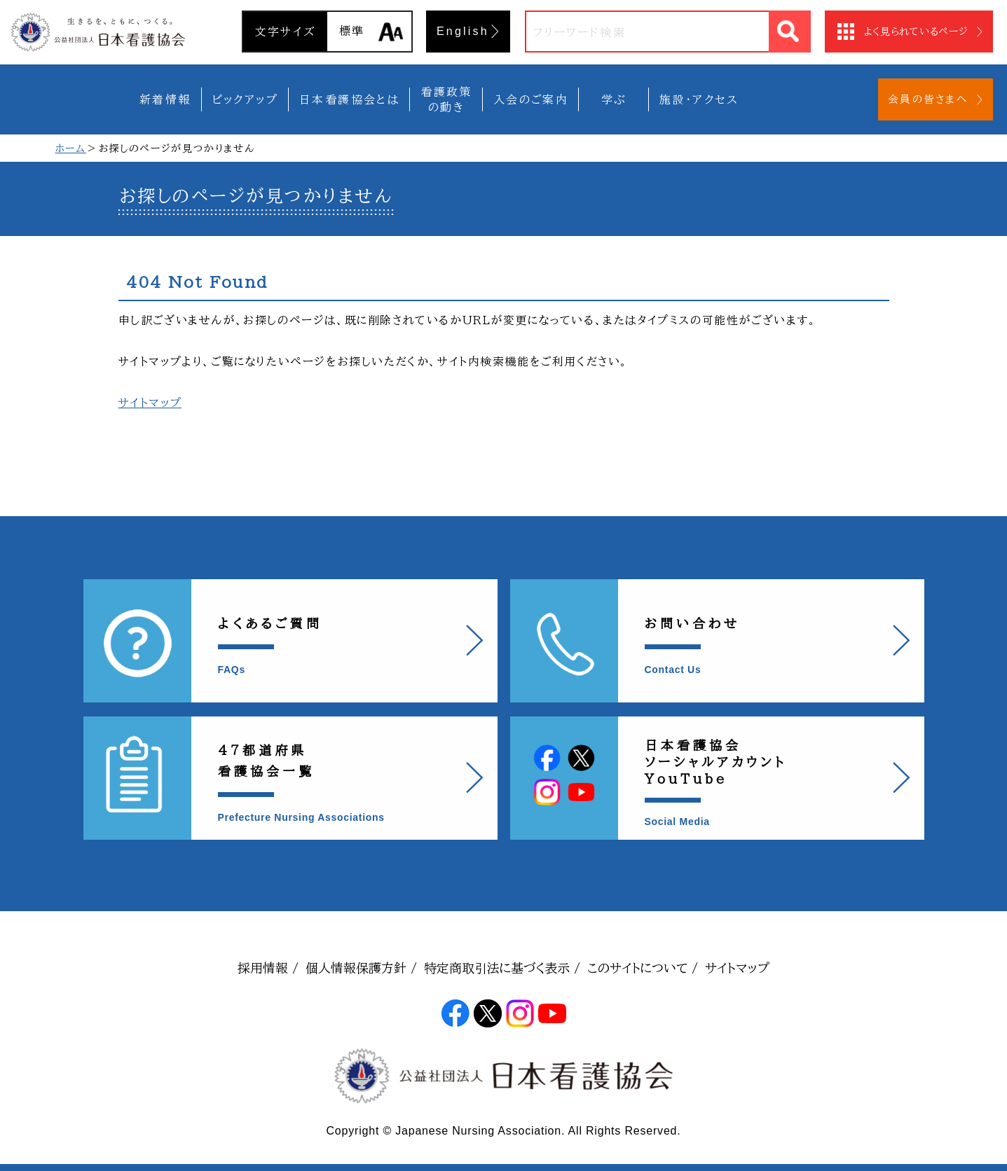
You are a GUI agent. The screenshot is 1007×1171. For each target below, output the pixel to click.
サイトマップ (150, 402)
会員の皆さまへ (928, 99)
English (463, 31)
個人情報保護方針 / (361, 968)
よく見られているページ (916, 31)
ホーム (70, 148)
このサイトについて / (642, 968)
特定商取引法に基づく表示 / (502, 968)
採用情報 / (268, 968)
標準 (352, 30)
